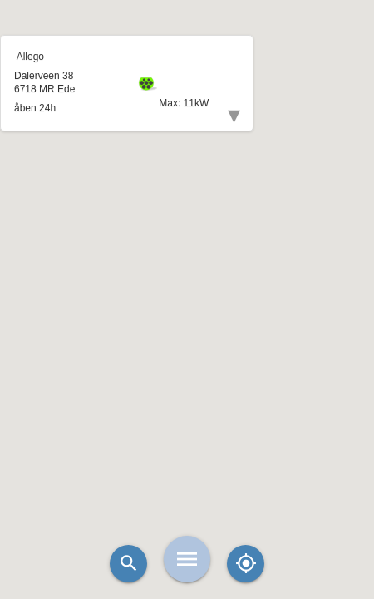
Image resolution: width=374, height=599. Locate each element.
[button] (187, 258)
